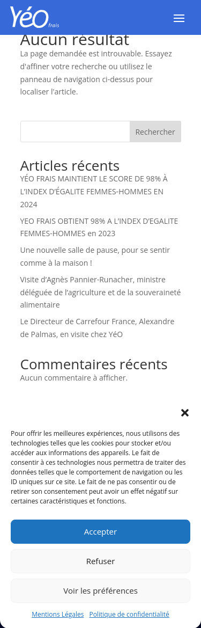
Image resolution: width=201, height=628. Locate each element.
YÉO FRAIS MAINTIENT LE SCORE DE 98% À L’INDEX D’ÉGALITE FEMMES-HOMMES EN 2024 (94, 191)
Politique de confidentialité (129, 618)
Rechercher (155, 132)
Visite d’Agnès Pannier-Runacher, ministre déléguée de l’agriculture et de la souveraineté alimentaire (100, 292)
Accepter (100, 535)
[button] (185, 417)
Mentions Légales (58, 618)
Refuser (100, 565)
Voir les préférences (100, 594)
